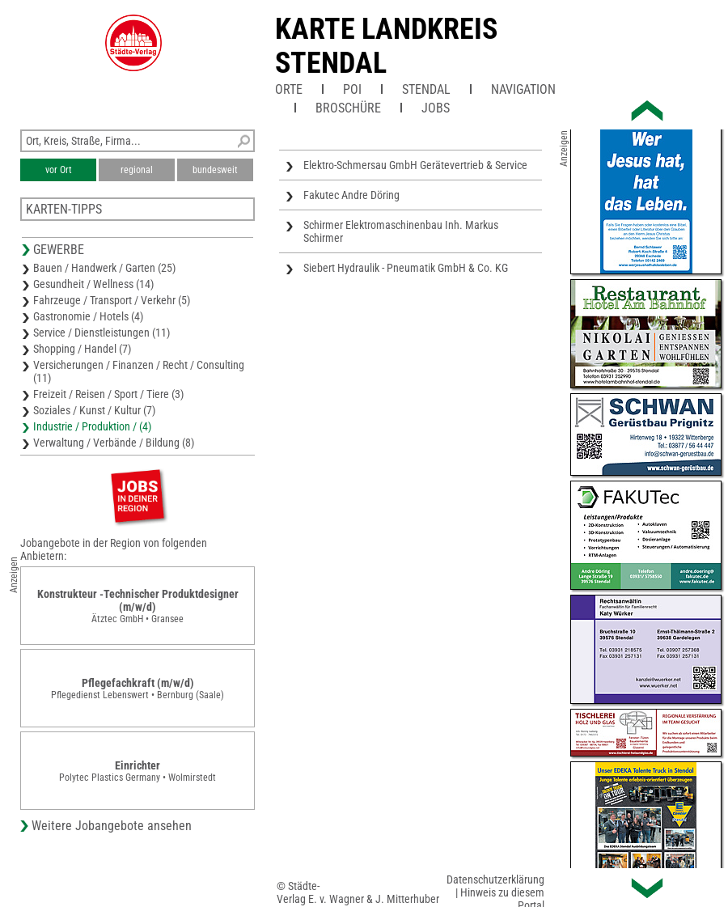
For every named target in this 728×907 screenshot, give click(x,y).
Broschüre (348, 108)
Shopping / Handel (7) (82, 348)
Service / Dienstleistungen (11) (101, 332)
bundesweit (215, 170)
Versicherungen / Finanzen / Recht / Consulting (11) (138, 371)
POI (352, 89)
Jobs (435, 108)
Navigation (523, 89)
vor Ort (58, 170)
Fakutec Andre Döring (351, 195)
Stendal (426, 89)
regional (137, 170)
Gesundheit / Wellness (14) (93, 284)
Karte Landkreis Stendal (386, 46)
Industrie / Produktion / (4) (92, 426)
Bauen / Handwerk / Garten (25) (104, 267)
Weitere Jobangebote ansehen (112, 825)
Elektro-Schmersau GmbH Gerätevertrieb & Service (415, 165)
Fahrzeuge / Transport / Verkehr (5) (111, 300)
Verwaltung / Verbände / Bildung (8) (113, 442)
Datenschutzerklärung (495, 879)
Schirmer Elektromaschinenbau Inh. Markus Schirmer (400, 231)
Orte (289, 89)
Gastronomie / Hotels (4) (88, 316)
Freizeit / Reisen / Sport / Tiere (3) (108, 394)
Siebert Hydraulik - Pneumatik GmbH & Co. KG (405, 267)
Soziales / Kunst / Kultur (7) (94, 410)
